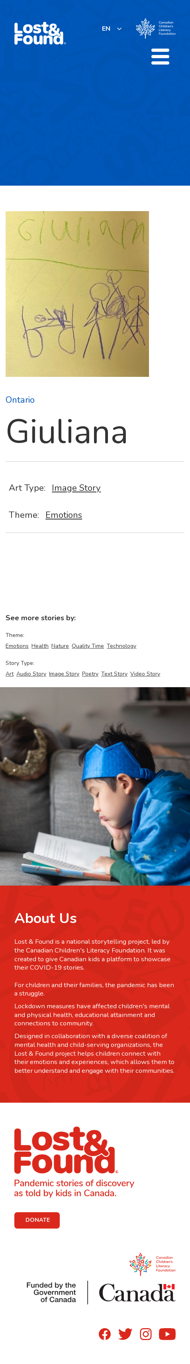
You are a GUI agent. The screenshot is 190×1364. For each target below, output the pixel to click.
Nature (60, 646)
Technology (121, 646)
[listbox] (112, 28)
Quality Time (88, 646)
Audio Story (31, 674)
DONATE (37, 1220)
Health (40, 646)
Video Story (145, 674)
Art (10, 674)
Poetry (90, 674)
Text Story (114, 674)
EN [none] (106, 28)
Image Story (76, 488)
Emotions (63, 515)
